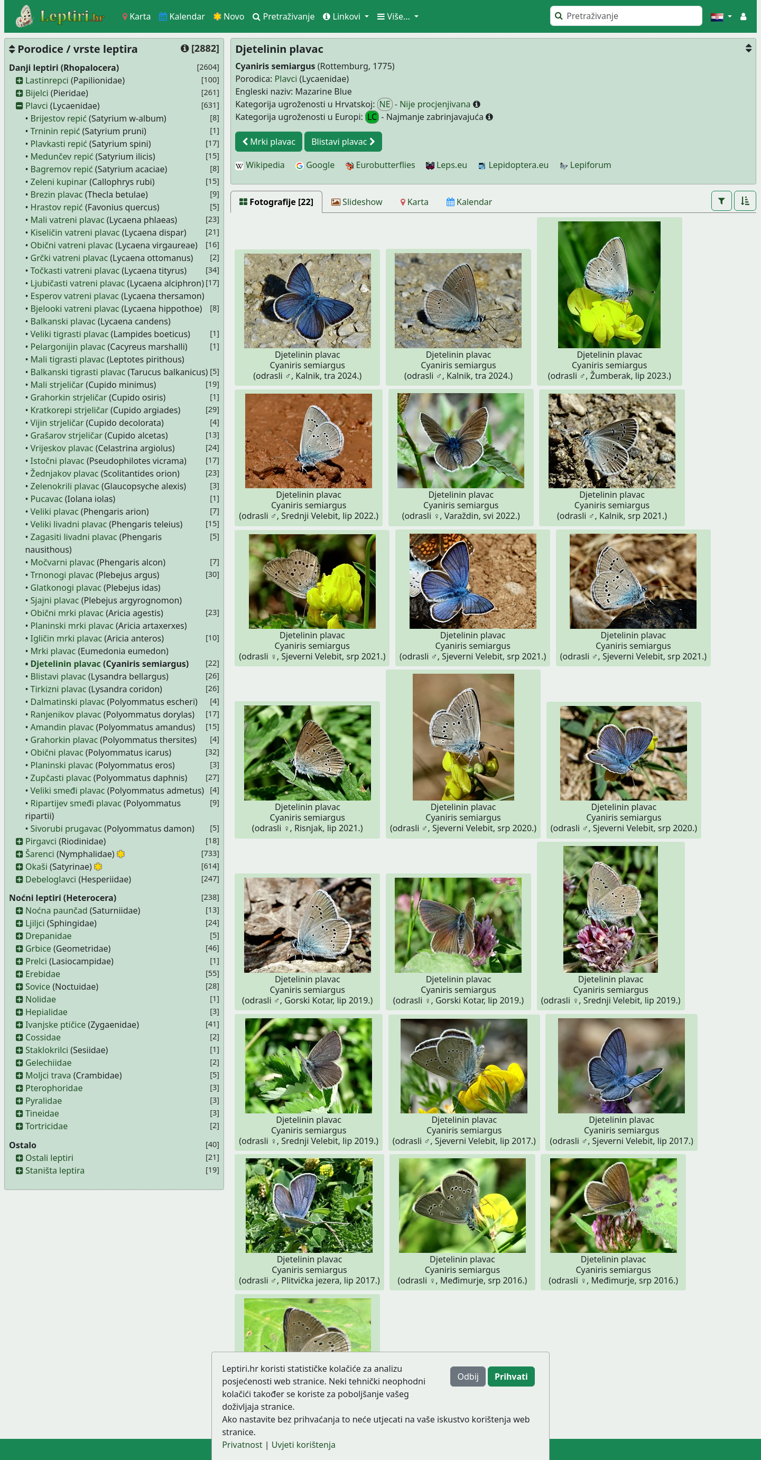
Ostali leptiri (49, 1158)
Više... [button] (394, 16)
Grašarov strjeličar (67, 435)
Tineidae (42, 1113)
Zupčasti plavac (61, 778)
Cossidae (43, 1037)
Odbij (467, 1376)
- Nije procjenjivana (425, 104)
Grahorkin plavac (64, 740)
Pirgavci (41, 841)
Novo (229, 16)
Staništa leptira (55, 1170)
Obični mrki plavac (67, 613)
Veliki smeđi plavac (68, 790)
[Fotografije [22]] (276, 202)
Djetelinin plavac (66, 663)
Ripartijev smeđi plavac (76, 803)
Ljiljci (35, 923)
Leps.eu (446, 165)
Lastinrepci (47, 80)
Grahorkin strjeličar (69, 397)
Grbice (38, 948)
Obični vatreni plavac (72, 245)
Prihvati (511, 1376)
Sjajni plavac (55, 600)
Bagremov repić (62, 169)
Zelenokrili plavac (65, 486)
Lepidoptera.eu (513, 165)
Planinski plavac (62, 765)
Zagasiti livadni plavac (74, 537)
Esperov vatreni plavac (75, 296)
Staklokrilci (46, 1050)
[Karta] (415, 202)
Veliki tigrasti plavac (70, 334)
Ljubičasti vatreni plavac (78, 283)
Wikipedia (260, 165)
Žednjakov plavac (65, 473)
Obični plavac (57, 752)
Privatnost (242, 1444)
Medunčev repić (62, 156)
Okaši (36, 866)
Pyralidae (43, 1100)
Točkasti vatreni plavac (75, 270)
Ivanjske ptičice (55, 1024)
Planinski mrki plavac (72, 625)
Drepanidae (48, 936)
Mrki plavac (53, 651)
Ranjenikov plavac (66, 714)
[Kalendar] (470, 202)
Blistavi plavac (58, 676)
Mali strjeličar (57, 384)
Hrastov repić (57, 207)
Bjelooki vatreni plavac (75, 308)
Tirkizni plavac (59, 689)
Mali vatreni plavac (68, 220)
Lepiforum (585, 165)
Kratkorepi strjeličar (69, 410)
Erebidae (42, 974)
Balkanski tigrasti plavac (78, 372)
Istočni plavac (58, 461)
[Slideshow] (357, 202)
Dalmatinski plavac (68, 702)
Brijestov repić (59, 118)
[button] (721, 16)
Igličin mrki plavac (67, 638)
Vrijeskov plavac (62, 448)
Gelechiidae (48, 1062)
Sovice (37, 986)
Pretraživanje (283, 16)
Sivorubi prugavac (66, 828)
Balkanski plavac (63, 321)
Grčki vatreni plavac (69, 258)
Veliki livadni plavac (69, 524)
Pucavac (47, 499)
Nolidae (40, 999)
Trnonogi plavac (62, 575)
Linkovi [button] (343, 16)
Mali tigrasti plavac (68, 359)
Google (315, 165)
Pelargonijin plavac (68, 346)
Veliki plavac (55, 511)
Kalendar (182, 16)
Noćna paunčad (56, 910)
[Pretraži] (626, 16)
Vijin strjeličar (57, 423)
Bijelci (37, 93)
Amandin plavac (62, 727)
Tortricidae (46, 1126)
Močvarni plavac (63, 562)
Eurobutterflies (380, 165)
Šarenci (39, 854)
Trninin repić (55, 131)
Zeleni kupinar (59, 182)
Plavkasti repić (59, 144)
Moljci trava (48, 1075)
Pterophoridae (53, 1088)
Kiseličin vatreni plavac (75, 232)
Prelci (36, 961)
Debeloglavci (50, 879)
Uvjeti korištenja (304, 1444)
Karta (137, 16)
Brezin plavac (57, 194)
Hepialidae (46, 1012)
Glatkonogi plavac (66, 587)
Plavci (36, 105)
